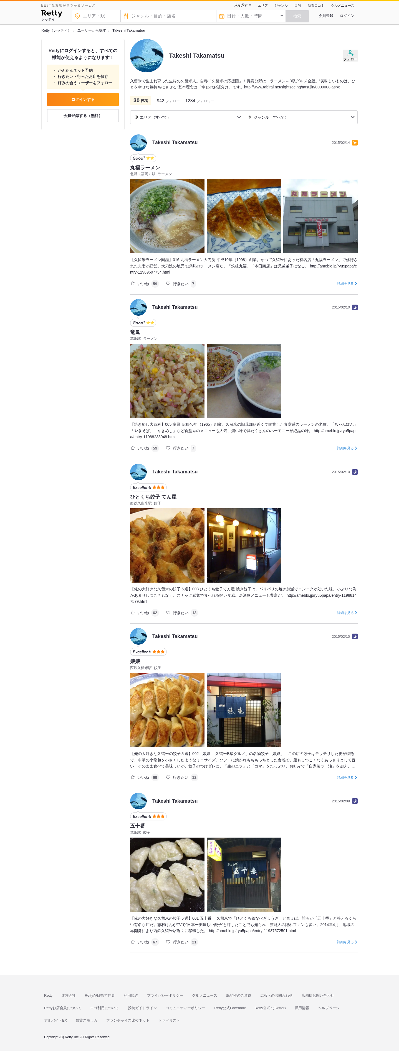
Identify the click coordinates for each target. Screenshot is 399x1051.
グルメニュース (342, 5)
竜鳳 (135, 332)
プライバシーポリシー (165, 995)
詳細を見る (345, 283)
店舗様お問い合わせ (318, 995)
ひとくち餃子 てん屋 (153, 497)
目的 (297, 5)
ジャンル (281, 5)
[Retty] (51, 14)
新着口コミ (316, 5)
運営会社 (68, 995)
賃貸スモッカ (86, 1020)
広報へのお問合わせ (276, 995)
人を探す (241, 5)
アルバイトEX (55, 1020)
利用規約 (131, 995)
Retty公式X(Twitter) (270, 1008)
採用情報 (302, 1008)
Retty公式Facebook (230, 1008)
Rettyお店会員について (62, 1008)
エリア (263, 5)
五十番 (137, 826)
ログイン (347, 16)
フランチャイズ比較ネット (128, 1020)
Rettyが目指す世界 (100, 995)
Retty (48, 995)
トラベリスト (169, 1020)
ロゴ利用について (104, 1008)
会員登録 (326, 16)
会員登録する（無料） (83, 115)
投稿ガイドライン (142, 1008)
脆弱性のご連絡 (238, 995)
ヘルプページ (329, 1008)
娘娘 (135, 661)
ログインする (83, 99)
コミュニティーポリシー (185, 1008)
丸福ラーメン (145, 167)
